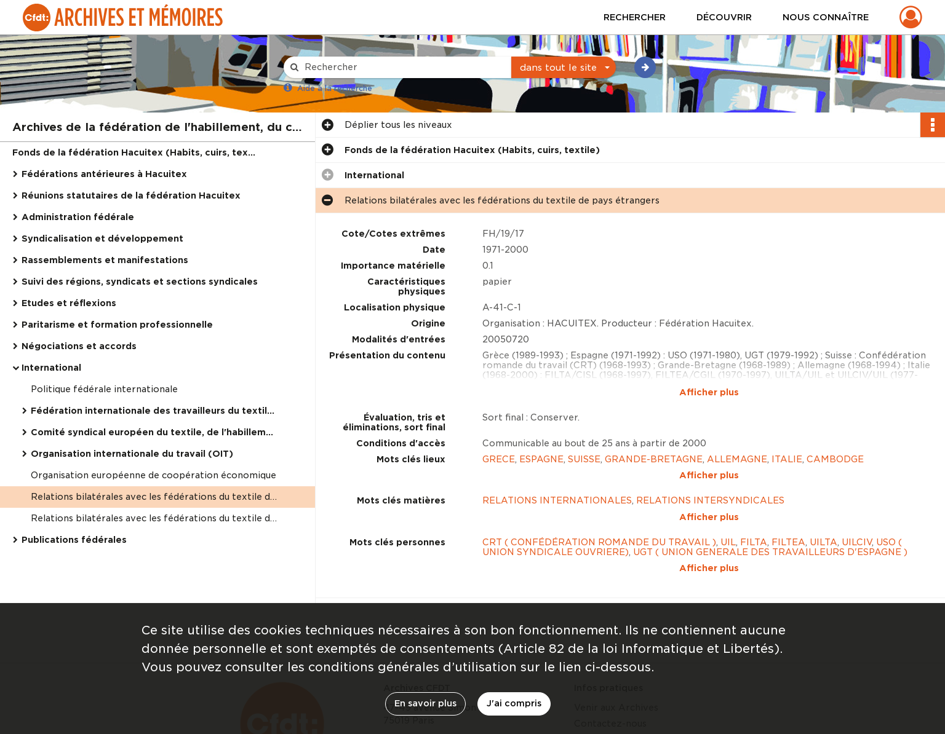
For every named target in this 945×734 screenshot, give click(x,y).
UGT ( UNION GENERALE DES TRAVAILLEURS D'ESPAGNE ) (770, 501)
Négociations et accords (79, 346)
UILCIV (857, 491)
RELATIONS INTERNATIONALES (557, 475)
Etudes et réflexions (69, 303)
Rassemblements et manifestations (105, 260)
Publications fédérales (74, 540)
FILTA (753, 491)
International (51, 368)
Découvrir (724, 17)
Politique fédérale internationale (104, 389)
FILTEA (788, 491)
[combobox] (563, 68)
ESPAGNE (541, 459)
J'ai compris (514, 703)
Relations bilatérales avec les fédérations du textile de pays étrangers (154, 497)
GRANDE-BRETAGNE (654, 459)
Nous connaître (826, 17)
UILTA (823, 491)
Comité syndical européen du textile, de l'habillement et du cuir (154, 432)
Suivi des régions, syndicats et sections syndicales (140, 281)
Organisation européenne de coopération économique (153, 475)
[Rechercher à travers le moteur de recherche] (404, 67)
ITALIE (787, 459)
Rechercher (635, 17)
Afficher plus (709, 392)
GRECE (498, 459)
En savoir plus (425, 703)
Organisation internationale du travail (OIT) (132, 454)
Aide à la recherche (334, 88)
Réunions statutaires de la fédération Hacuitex (131, 195)
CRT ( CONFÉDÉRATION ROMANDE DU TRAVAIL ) (599, 491)
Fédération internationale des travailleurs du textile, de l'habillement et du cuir (154, 411)
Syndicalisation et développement (102, 238)
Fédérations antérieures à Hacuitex (104, 174)
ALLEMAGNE (737, 459)
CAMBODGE (835, 459)
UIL (728, 491)
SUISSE (584, 459)
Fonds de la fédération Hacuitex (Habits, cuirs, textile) (135, 152)
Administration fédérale (78, 217)
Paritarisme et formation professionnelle (117, 325)
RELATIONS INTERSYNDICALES (710, 475)
